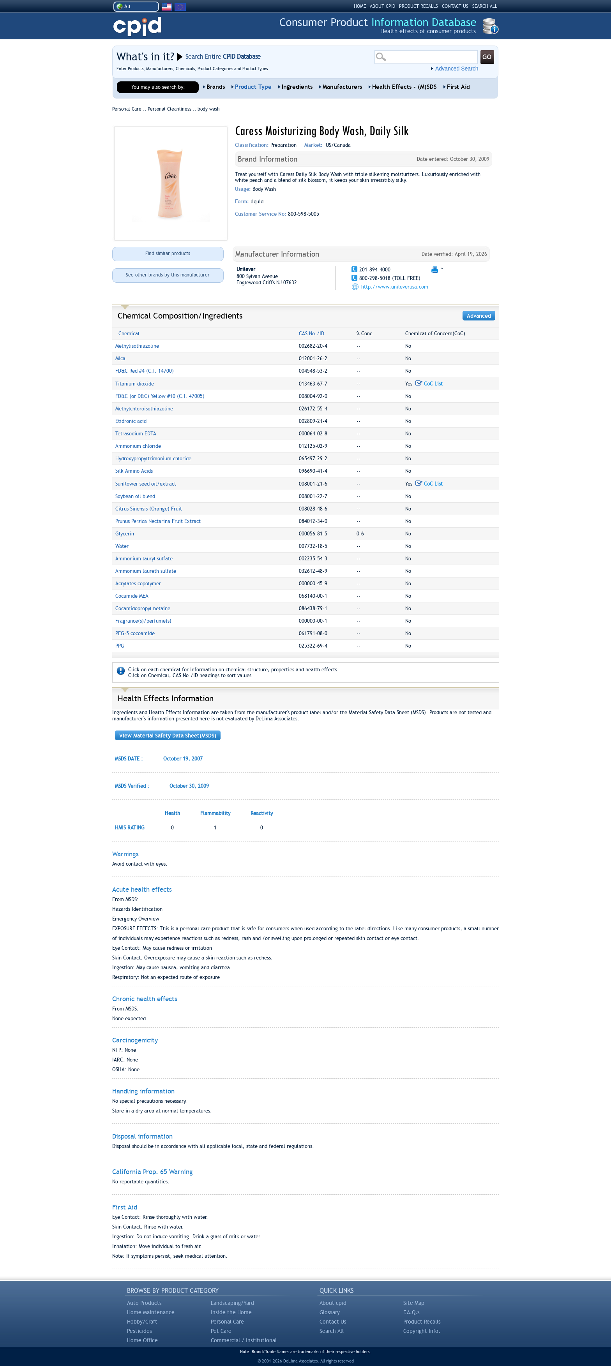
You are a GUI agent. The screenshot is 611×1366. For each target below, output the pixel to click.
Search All (332, 1331)
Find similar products (167, 253)
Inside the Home (231, 1312)
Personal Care (227, 1321)
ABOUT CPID (382, 6)
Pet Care (221, 1331)
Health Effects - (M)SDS (404, 86)
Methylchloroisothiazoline (144, 409)
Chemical (129, 333)
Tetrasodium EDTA (135, 434)
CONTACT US (455, 6)
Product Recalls (422, 1321)
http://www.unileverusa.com (394, 287)
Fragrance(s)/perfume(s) (143, 621)
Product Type (253, 86)
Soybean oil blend (135, 496)
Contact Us (333, 1321)
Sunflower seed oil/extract (145, 484)
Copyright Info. (421, 1331)
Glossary (330, 1312)
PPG (119, 646)
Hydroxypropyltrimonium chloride (153, 458)
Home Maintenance (151, 1312)
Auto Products (144, 1303)
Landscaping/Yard (232, 1303)
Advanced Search (457, 68)
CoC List (429, 384)
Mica (120, 358)
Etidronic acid (131, 421)
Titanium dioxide (134, 384)
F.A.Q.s (411, 1312)
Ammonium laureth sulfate (145, 571)
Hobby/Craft (142, 1321)
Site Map (413, 1303)
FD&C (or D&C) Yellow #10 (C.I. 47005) (160, 396)
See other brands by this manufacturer (168, 275)
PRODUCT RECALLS (418, 6)
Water (122, 546)
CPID (137, 26)
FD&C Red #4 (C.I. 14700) (144, 371)
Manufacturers (342, 86)
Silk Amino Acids (134, 471)
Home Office (142, 1340)
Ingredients (297, 86)
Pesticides (139, 1331)
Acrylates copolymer (138, 583)
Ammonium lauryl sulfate (144, 559)
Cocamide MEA (131, 596)
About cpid (333, 1303)
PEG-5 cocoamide (135, 633)
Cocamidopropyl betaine (142, 608)
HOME (360, 6)
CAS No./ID (311, 333)
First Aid (458, 86)
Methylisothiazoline (137, 346)
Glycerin (124, 534)
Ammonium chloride (138, 446)
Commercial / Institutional (244, 1340)
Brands (216, 86)
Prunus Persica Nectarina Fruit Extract (158, 521)
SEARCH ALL (484, 6)
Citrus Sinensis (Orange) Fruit (148, 509)
